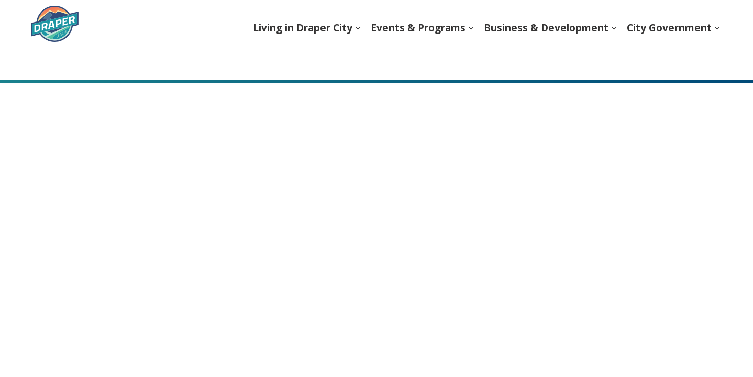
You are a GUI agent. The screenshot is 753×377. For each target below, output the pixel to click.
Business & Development (546, 59)
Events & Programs (418, 59)
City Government (669, 59)
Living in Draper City (302, 59)
